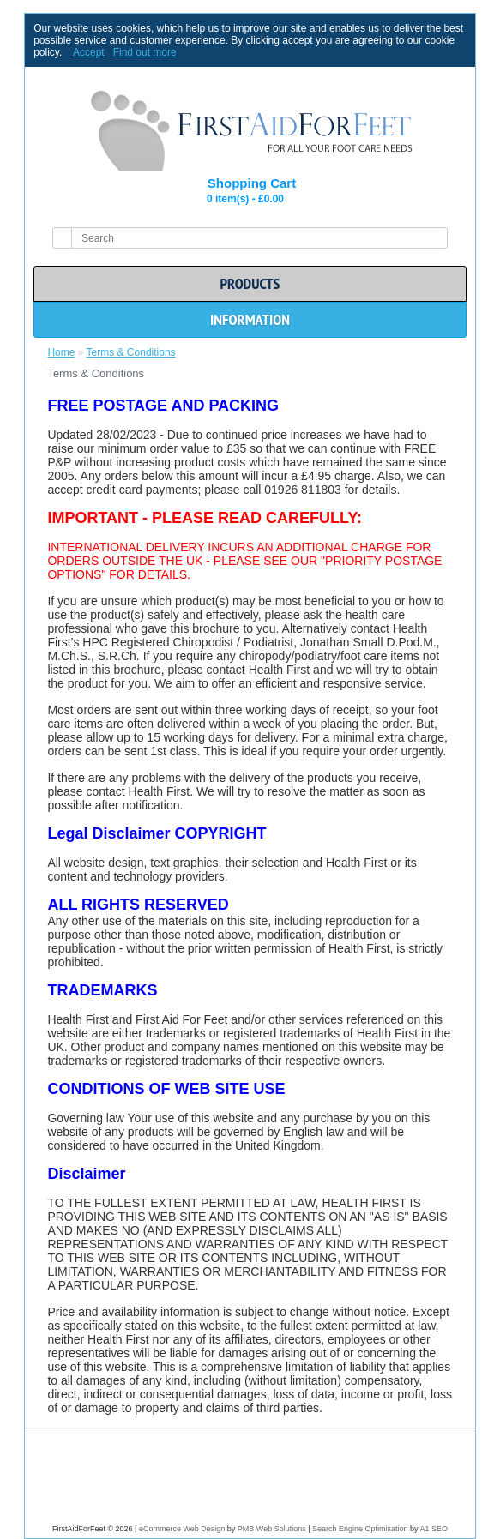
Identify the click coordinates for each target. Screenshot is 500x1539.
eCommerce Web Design (182, 1528)
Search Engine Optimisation (360, 1528)
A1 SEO (434, 1528)
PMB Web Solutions (272, 1528)
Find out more (145, 52)
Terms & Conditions (131, 352)
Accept (89, 52)
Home (61, 352)
